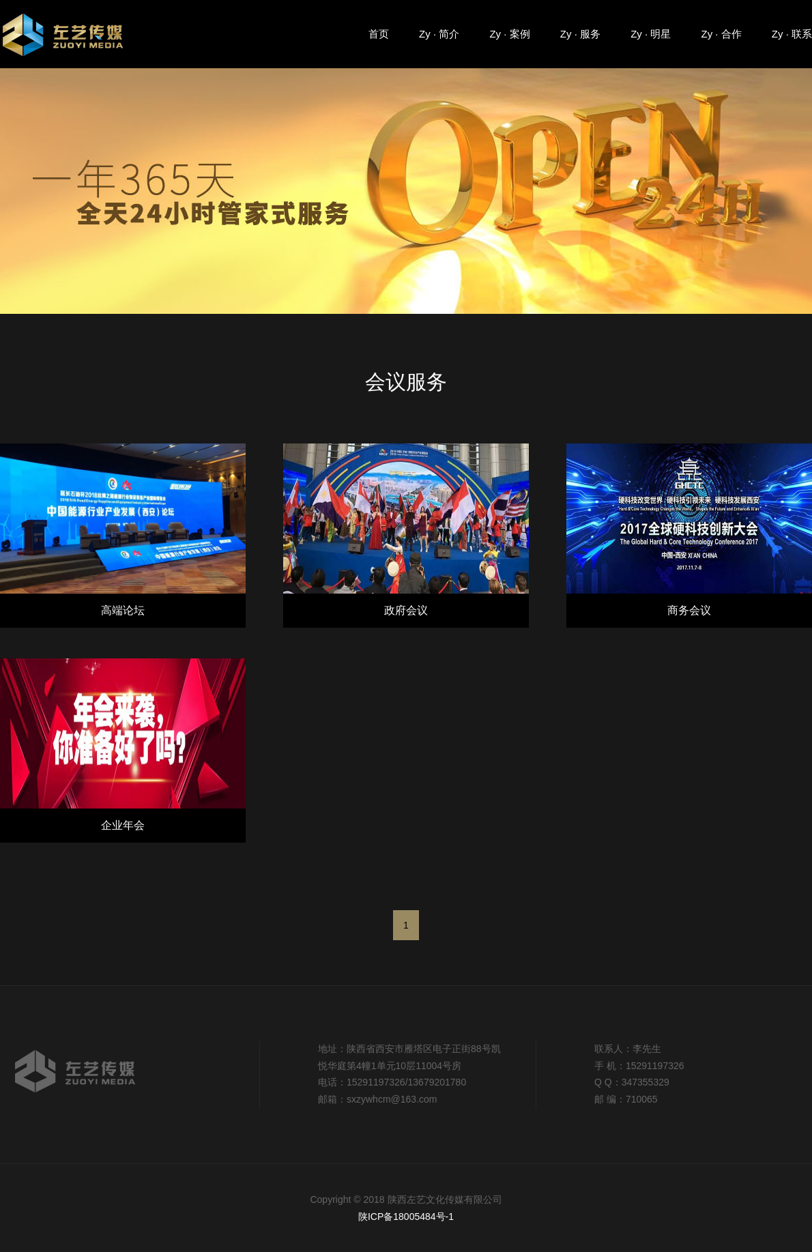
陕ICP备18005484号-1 (406, 1216)
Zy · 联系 (792, 34)
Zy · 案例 (509, 34)
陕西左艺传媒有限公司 (67, 33)
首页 (378, 34)
